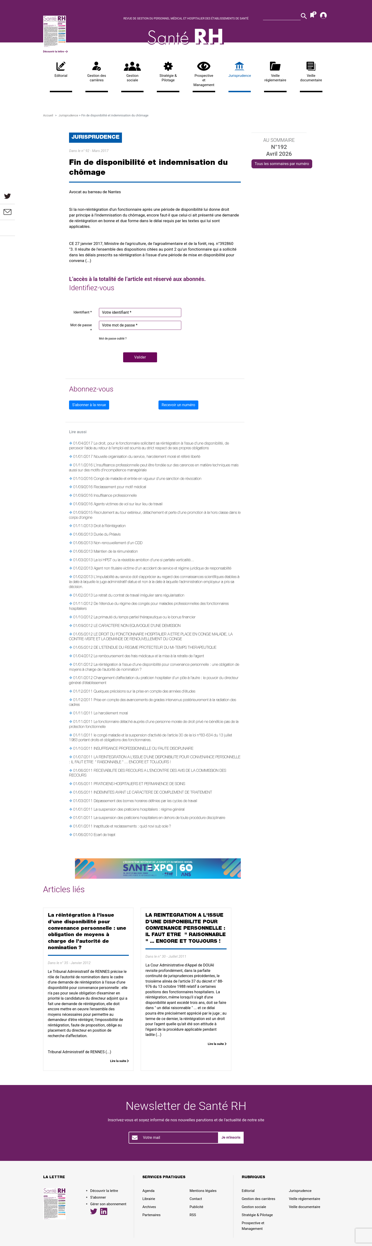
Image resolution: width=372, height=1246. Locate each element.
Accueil (48, 115)
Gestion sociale (132, 72)
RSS (193, 1215)
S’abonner (98, 1197)
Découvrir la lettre (55, 51)
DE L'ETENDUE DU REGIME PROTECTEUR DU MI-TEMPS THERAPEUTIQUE (155, 648)
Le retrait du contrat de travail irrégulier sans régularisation (139, 596)
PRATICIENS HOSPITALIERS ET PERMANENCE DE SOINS (139, 784)
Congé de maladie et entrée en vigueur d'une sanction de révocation (147, 479)
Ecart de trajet (104, 835)
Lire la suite (119, 1061)
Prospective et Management (204, 74)
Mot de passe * (81, 328)
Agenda (148, 1191)
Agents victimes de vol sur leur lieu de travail (128, 504)
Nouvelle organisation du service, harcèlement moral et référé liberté (147, 457)
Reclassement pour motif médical (120, 487)
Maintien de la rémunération (116, 552)
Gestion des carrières (96, 72)
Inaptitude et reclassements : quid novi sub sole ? (132, 827)
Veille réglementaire (275, 72)
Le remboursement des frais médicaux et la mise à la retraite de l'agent (149, 656)
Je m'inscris (230, 1137)
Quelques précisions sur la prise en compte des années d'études (144, 692)
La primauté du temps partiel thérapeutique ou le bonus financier (144, 618)
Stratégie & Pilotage (168, 72)
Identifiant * (83, 312)
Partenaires (151, 1215)
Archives (149, 1207)
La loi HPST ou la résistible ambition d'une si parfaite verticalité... (144, 560)
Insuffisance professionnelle (115, 496)
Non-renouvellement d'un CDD (118, 543)
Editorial (61, 70)
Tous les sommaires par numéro (282, 163)
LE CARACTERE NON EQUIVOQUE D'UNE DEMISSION (137, 626)
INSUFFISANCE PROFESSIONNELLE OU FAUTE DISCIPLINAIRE (143, 749)
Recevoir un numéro (178, 405)
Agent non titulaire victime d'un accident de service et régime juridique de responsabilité (162, 569)
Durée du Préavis (107, 535)
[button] (140, 357)
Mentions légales (203, 1191)
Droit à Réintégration (110, 526)
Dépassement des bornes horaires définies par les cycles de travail (145, 801)
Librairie (148, 1199)
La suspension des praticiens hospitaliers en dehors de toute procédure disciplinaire (159, 818)
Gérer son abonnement (108, 1204)
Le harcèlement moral (111, 714)
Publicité (196, 1207)
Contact (196, 1199)
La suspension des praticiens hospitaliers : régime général (139, 810)
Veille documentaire (311, 72)
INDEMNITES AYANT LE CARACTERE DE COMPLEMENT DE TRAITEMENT (153, 793)
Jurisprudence (239, 70)
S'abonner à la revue (89, 405)
